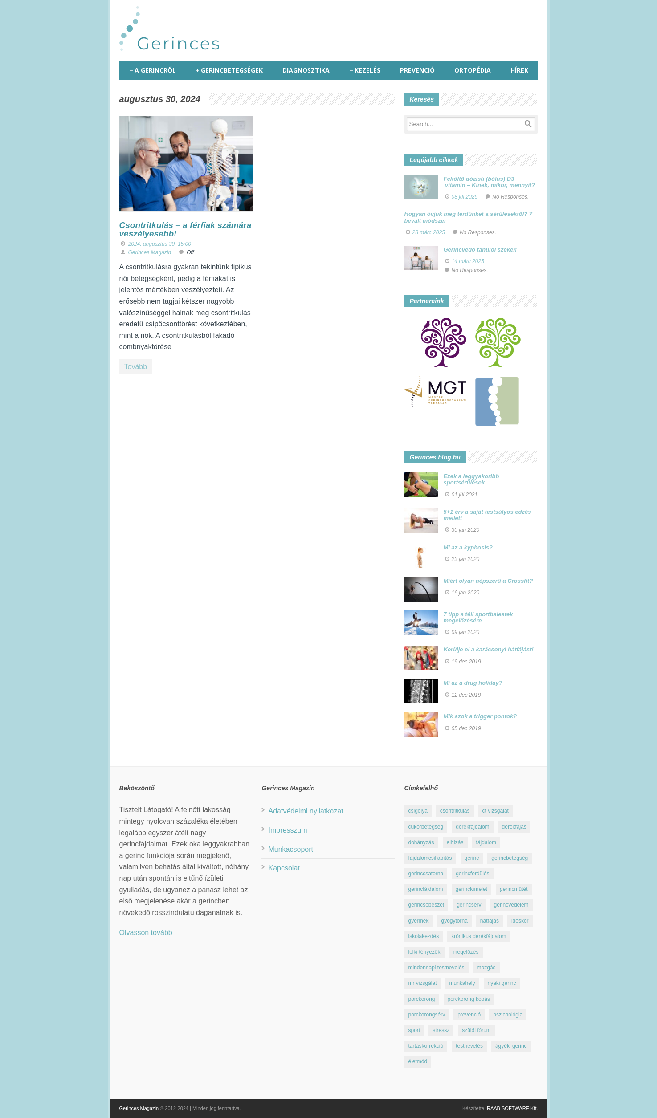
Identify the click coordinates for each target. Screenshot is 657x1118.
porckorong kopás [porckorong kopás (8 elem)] (469, 999)
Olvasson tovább (145, 932)
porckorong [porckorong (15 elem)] (421, 999)
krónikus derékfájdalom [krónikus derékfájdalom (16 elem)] (478, 936)
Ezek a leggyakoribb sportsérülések (471, 479)
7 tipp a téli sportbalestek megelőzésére (478, 617)
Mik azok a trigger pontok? (480, 716)
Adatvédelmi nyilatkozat (305, 811)
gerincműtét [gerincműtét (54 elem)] (514, 889)
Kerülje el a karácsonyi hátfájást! (489, 649)
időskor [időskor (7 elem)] (520, 921)
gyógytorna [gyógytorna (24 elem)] (454, 921)
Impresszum (287, 830)
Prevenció (417, 70)
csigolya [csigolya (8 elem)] (417, 811)
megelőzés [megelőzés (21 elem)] (466, 952)
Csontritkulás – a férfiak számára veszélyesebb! (185, 229)
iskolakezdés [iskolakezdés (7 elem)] (423, 936)
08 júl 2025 (465, 197)
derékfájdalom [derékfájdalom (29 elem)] (472, 827)
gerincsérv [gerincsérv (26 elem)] (469, 905)
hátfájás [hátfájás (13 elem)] (489, 921)
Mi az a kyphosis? (468, 547)
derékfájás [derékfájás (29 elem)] (514, 827)
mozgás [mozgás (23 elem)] (486, 967)
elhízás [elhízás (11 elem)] (455, 842)
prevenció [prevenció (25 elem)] (469, 1015)
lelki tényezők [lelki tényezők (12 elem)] (424, 952)
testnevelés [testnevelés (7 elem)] (469, 1046)
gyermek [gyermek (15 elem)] (418, 921)
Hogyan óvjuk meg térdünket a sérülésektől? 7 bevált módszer (468, 217)
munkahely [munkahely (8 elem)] (462, 983)
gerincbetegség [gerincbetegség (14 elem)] (509, 858)
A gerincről (152, 70)
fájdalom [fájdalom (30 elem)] (486, 842)
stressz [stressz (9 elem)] (441, 1030)
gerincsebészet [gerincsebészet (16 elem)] (426, 905)
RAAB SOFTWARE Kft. (512, 1108)
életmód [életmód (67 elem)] (417, 1061)
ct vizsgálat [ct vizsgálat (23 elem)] (495, 811)
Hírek (519, 70)
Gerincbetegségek (229, 70)
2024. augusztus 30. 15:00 (159, 244)
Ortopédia (472, 70)
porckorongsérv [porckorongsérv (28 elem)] (426, 1015)
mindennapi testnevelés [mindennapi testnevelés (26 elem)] (436, 967)
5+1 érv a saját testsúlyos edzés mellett (487, 514)
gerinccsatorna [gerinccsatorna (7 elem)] (425, 873)
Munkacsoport (290, 849)
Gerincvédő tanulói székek (480, 249)
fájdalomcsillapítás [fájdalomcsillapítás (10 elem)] (430, 858)
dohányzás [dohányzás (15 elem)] (421, 842)
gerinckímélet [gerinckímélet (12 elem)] (471, 889)
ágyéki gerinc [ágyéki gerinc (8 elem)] (511, 1046)
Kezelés (364, 70)
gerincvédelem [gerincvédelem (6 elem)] (511, 905)
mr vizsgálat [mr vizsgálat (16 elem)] (422, 983)
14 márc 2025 (468, 261)
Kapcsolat (283, 868)
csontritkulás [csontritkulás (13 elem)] (455, 811)
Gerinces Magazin (149, 252)
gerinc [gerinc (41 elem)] (472, 858)
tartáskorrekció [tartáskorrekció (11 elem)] (425, 1046)
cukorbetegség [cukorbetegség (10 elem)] (425, 827)
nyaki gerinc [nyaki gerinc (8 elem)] (502, 983)
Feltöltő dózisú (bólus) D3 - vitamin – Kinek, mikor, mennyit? (489, 181)
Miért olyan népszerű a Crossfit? (488, 580)
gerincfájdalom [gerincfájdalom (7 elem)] (425, 889)
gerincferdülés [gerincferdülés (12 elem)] (472, 873)
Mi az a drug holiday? (473, 682)
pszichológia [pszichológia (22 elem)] (507, 1015)
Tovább (135, 366)
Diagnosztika (306, 70)
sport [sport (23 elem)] (414, 1030)
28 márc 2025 (428, 232)
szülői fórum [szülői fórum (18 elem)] (476, 1030)
